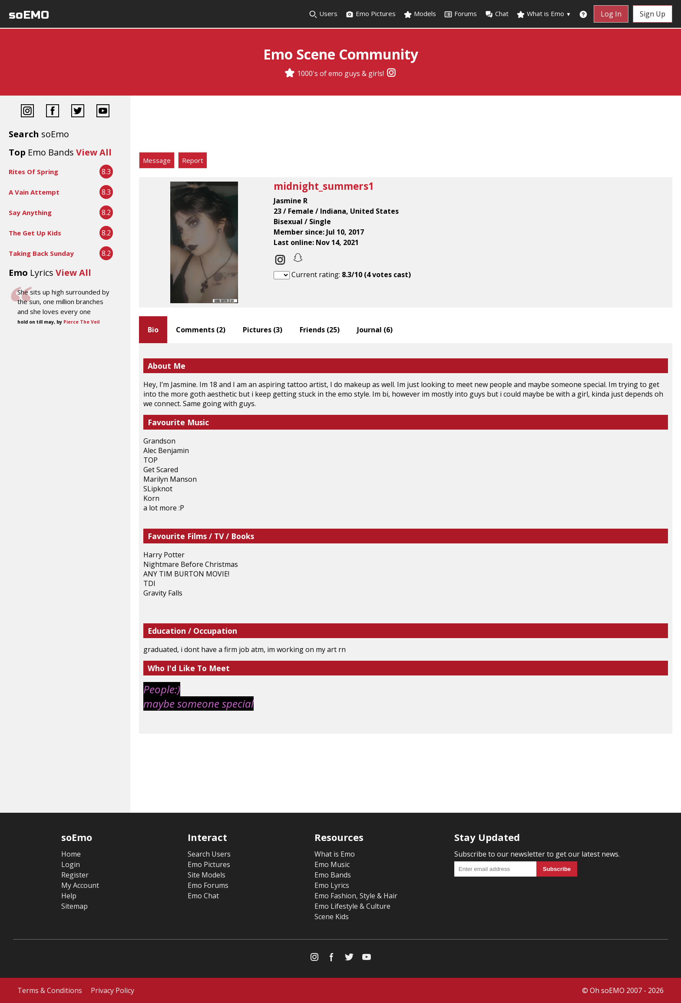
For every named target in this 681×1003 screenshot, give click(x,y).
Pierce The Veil (81, 322)
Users (323, 14)
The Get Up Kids (35, 232)
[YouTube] (102, 111)
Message (157, 160)
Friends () (320, 329)
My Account (80, 885)
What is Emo (543, 14)
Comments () (200, 329)
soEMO (29, 15)
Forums (460, 14)
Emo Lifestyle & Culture (352, 906)
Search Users (209, 854)
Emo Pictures (370, 14)
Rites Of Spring (33, 171)
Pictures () (262, 329)
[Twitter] (77, 111)
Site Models (206, 875)
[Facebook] (52, 111)
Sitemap (74, 906)
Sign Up (652, 14)
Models (419, 14)
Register (75, 875)
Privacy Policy (112, 990)
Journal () (375, 329)
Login (70, 864)
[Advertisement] (405, 126)
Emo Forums (208, 885)
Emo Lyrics (331, 885)
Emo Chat (203, 895)
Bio (153, 329)
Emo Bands (332, 875)
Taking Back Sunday (41, 253)
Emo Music (332, 864)
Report (192, 160)
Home (71, 854)
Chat (497, 14)
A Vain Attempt (34, 192)
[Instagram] (391, 73)
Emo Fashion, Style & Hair (355, 895)
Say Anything (30, 212)
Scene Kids (331, 916)
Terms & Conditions (49, 990)
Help (68, 895)
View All (94, 152)
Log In (611, 14)
